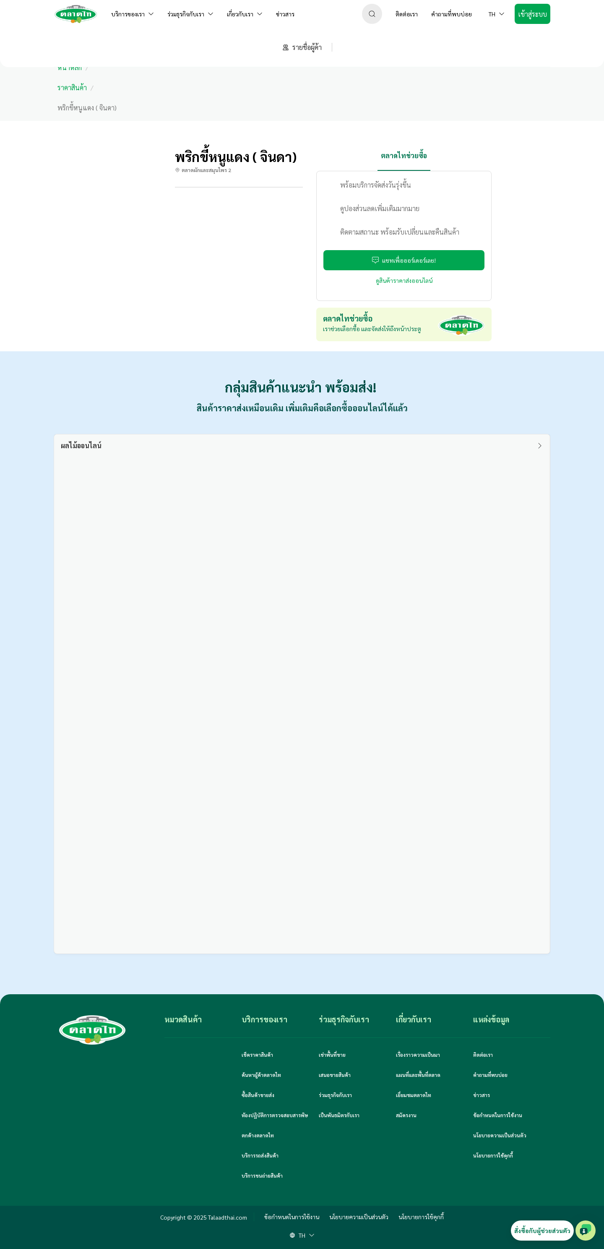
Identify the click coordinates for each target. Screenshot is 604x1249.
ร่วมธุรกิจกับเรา (335, 1095)
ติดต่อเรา (483, 1054)
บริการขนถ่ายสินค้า (262, 1175)
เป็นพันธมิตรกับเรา (339, 1115)
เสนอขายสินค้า (335, 1074)
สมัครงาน (406, 1115)
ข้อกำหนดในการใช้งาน (497, 1115)
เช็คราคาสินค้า (257, 1054)
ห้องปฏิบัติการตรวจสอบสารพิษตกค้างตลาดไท (275, 1125)
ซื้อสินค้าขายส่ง (258, 1095)
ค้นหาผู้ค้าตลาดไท (261, 1074)
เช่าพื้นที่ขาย (332, 1054)
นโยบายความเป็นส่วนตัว (499, 1135)
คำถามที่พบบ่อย (490, 1074)
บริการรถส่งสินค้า (260, 1155)
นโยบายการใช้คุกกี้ (493, 1155)
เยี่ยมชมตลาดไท (413, 1095)
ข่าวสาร (481, 1095)
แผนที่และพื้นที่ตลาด (418, 1074)
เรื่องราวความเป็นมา (418, 1054)
